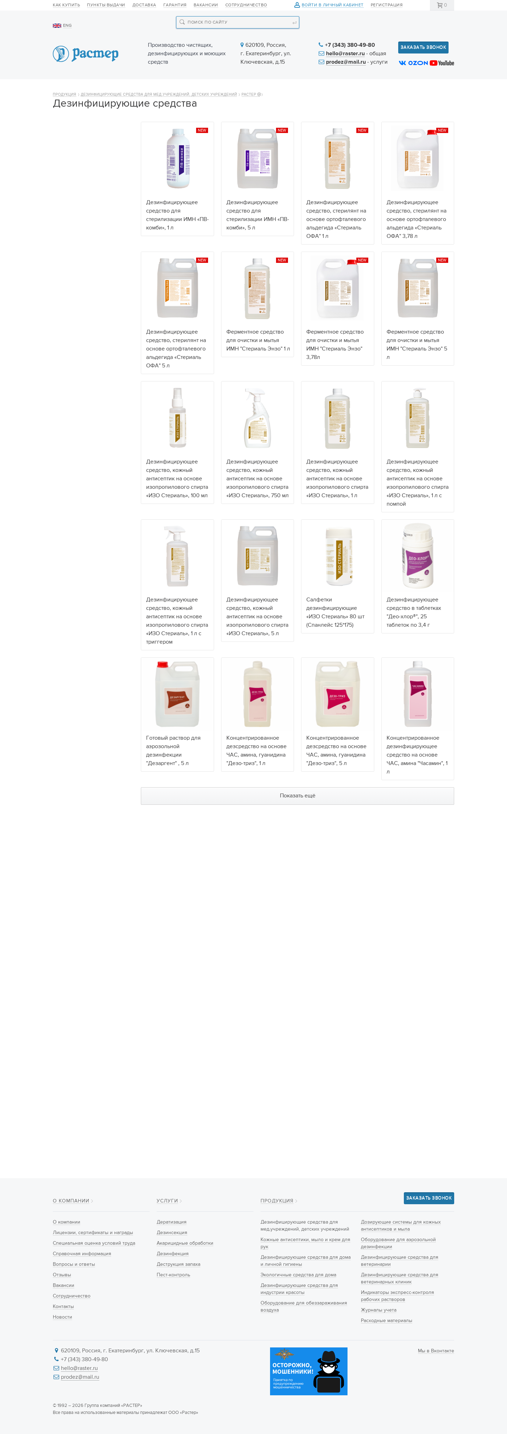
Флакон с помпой (80, 1001)
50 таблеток (74, 698)
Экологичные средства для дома (92, 239)
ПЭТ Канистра (76, 1037)
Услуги (254, 88)
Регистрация (387, 5)
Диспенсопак (75, 1045)
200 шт (68, 804)
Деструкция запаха (178, 1264)
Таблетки (70, 921)
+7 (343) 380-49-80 (350, 45)
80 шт (66, 786)
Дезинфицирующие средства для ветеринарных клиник (93, 384)
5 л (63, 777)
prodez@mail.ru (346, 62)
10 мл (66, 733)
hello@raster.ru (345, 54)
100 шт (67, 795)
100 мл (67, 742)
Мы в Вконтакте (436, 1350)
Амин (66, 512)
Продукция (143, 88)
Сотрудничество (246, 5)
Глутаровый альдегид (85, 565)
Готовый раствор (79, 938)
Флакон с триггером (83, 1010)
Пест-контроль (173, 1274)
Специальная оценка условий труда (94, 1243)
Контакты (432, 88)
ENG (67, 26)
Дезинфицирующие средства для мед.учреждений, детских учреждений (159, 113)
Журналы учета (77, 434)
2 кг (64, 680)
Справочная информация (82, 1253)
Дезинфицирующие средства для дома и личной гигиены (83, 214)
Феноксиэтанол (77, 582)
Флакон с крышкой (81, 1019)
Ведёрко (70, 1063)
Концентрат (73, 912)
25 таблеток (73, 689)
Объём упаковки (75, 643)
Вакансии (206, 5)
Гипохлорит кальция (83, 503)
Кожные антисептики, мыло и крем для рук (92, 189)
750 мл (68, 751)
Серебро (70, 556)
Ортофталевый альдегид (88, 573)
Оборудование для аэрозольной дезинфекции (92, 339)
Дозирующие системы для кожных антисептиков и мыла (91, 314)
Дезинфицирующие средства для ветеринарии (91, 360)
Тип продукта (70, 892)
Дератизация (172, 1222)
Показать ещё (297, 815)
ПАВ (65, 538)
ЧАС (64, 494)
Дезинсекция (172, 1232)
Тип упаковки (71, 982)
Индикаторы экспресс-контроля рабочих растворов (86, 414)
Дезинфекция (173, 1253)
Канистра (70, 1028)
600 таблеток (75, 724)
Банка (66, 1088)
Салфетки (71, 956)
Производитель (73, 829)
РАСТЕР (251, 113)
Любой (68, 477)
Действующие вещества (85, 466)
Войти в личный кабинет (333, 5)
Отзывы (62, 1274)
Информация (368, 88)
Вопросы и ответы (74, 1264)
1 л (63, 760)
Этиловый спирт (78, 609)
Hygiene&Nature (78, 849)
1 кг (64, 672)
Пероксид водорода (83, 547)
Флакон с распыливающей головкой (90, 1076)
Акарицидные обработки (185, 1243)
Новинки (202, 88)
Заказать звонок (423, 47)
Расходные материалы (86, 447)
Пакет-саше (73, 1096)
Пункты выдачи (106, 5)
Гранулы (70, 930)
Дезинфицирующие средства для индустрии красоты (88, 264)
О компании (78, 88)
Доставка (144, 5)
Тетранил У (73, 591)
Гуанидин (71, 521)
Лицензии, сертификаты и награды (93, 1232)
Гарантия (175, 5)
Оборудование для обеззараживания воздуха (91, 289)
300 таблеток (75, 716)
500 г (66, 663)
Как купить (66, 5)
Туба (65, 1054)
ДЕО (65, 858)
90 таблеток (74, 707)
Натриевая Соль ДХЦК (86, 486)
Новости (307, 88)
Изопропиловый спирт (86, 600)
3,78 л (66, 768)
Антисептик (73, 947)
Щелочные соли (79, 530)
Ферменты (72, 617)
